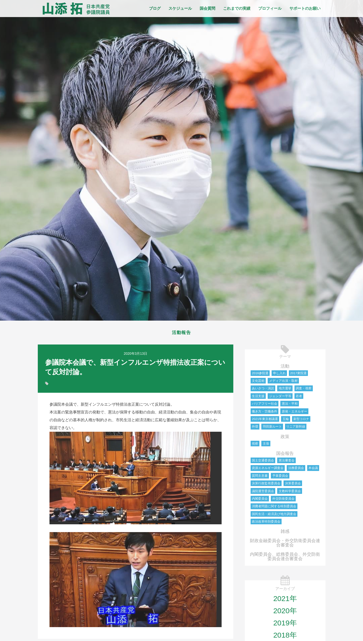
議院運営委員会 (263, 492)
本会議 (313, 469)
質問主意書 (260, 477)
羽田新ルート (272, 428)
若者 (299, 397)
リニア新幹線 (295, 428)
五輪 (286, 420)
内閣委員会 (260, 500)
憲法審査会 (286, 462)
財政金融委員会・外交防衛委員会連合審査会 (285, 544)
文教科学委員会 (290, 492)
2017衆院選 (298, 374)
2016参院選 (260, 374)
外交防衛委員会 (283, 500)
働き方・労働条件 (264, 413)
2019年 (285, 624)
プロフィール (270, 8)
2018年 (285, 636)
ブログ (155, 8)
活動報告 (182, 333)
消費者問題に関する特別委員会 (274, 507)
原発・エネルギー (294, 413)
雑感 (285, 532)
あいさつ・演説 (263, 390)
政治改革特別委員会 (266, 523)
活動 (285, 367)
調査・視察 (304, 390)
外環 (255, 428)
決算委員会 (293, 485)
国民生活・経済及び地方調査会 (274, 515)
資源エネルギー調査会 (268, 469)
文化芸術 (258, 382)
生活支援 (258, 397)
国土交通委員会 (263, 462)
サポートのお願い (305, 8)
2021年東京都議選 (265, 420)
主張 (266, 445)
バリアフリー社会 (264, 405)
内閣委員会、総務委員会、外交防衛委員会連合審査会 (285, 558)
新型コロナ (301, 420)
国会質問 (207, 8)
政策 (285, 438)
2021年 (285, 600)
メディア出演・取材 (283, 382)
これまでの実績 (236, 8)
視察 (255, 445)
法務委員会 (296, 469)
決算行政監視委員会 (266, 485)
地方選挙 (285, 390)
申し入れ (279, 374)
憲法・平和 (290, 405)
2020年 (285, 612)
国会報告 (285, 454)
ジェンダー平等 (280, 397)
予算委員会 (280, 477)
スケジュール (180, 8)
